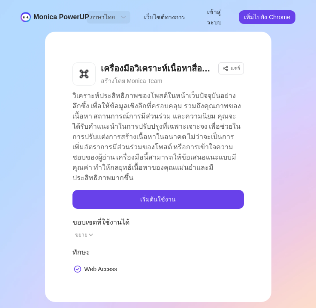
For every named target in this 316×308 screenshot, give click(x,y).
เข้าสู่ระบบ (214, 17)
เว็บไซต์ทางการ (164, 17)
